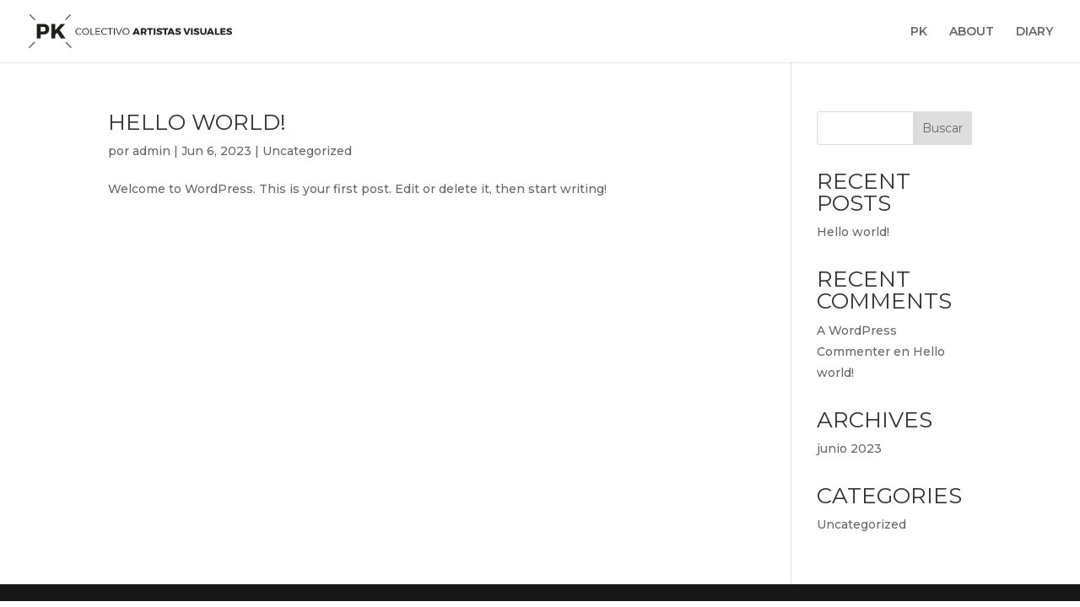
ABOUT (971, 32)
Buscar (942, 128)
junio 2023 (849, 448)
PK (918, 32)
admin (151, 150)
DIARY (1034, 32)
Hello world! (197, 122)
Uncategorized (307, 150)
